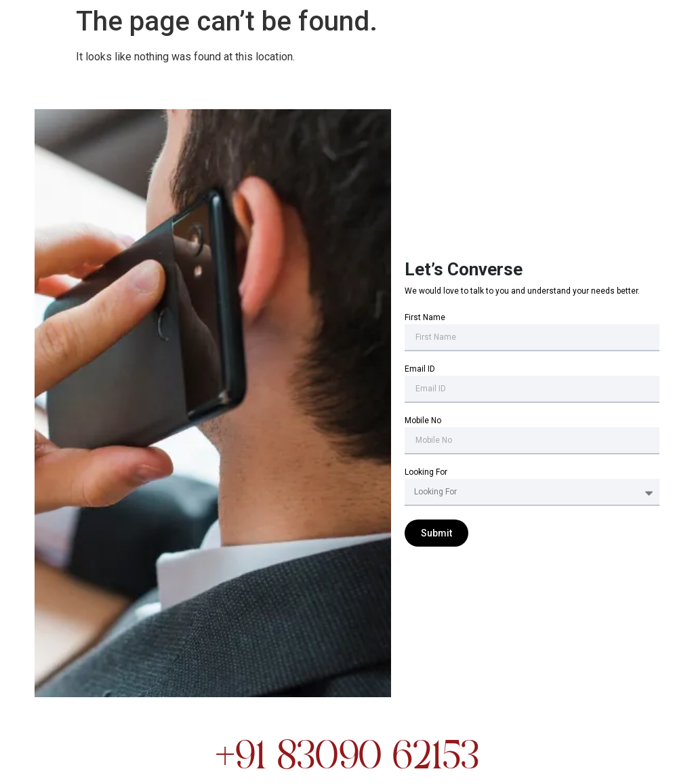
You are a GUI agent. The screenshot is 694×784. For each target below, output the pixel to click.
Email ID (420, 369)
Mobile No (423, 420)
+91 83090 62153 (347, 758)
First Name (425, 317)
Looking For (426, 472)
